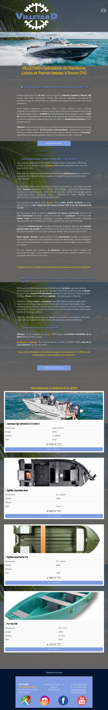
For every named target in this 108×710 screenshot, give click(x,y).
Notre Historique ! (54, 143)
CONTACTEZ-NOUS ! (54, 368)
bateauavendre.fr (78, 690)
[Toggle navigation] (103, 10)
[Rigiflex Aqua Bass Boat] (54, 472)
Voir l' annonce (53, 449)
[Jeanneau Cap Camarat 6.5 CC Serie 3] (54, 406)
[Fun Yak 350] (54, 606)
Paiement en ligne (54, 672)
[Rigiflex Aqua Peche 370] (54, 539)
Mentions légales (78, 692)
